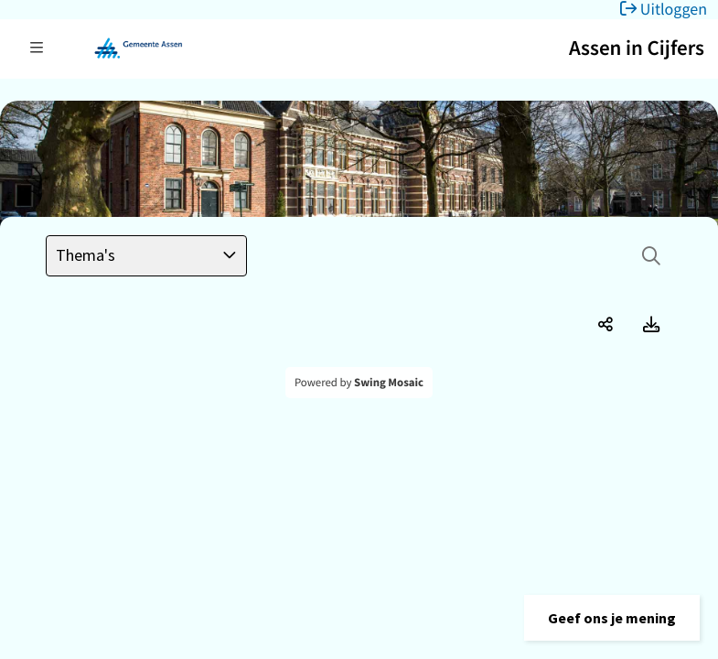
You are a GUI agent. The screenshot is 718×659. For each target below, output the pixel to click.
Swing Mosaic (388, 382)
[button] (612, 618)
